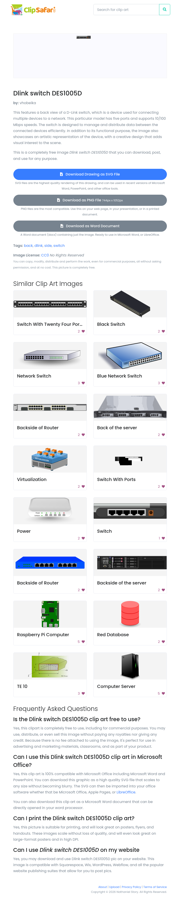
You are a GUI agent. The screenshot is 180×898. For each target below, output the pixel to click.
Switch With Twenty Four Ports (50, 324)
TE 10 (22, 686)
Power (24, 531)
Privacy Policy (131, 887)
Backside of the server (121, 583)
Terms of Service (155, 887)
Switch (104, 531)
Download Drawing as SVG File (90, 174)
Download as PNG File (90, 200)
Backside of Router (38, 428)
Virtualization (32, 479)
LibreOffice (126, 792)
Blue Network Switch (119, 376)
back (28, 245)
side (48, 245)
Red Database (113, 635)
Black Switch (111, 324)
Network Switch (34, 376)
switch (59, 245)
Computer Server (116, 686)
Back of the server (117, 428)
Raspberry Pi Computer (43, 635)
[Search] (126, 9)
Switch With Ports (116, 479)
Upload (114, 887)
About (102, 887)
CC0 (45, 255)
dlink (38, 245)
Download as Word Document (90, 226)
